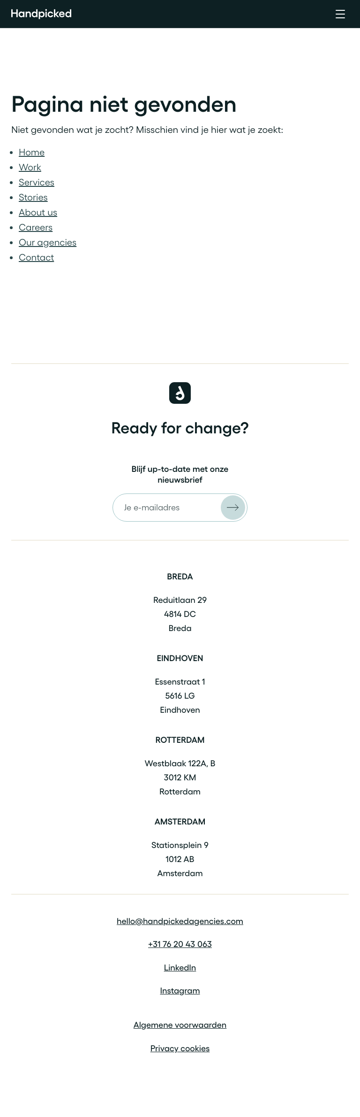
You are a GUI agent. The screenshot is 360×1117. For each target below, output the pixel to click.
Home (32, 152)
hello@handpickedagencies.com (180, 921)
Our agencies (47, 242)
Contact (36, 257)
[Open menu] (340, 14)
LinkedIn (180, 967)
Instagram (180, 990)
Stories (33, 197)
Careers (35, 227)
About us (38, 212)
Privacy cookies (180, 1048)
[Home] (41, 14)
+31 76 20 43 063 (180, 944)
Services (36, 182)
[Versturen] (233, 507)
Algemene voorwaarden (180, 1025)
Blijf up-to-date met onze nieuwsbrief (180, 474)
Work (30, 167)
